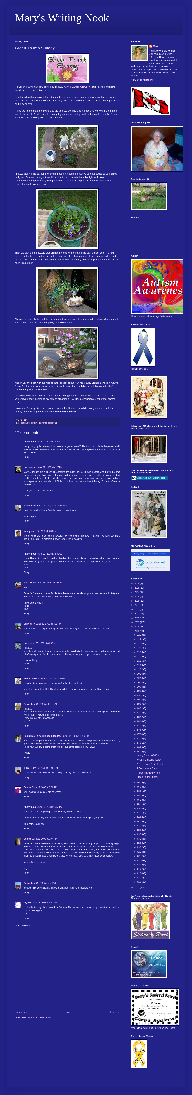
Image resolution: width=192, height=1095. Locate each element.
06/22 (140, 751)
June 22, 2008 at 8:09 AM (42, 643)
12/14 (140, 643)
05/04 (140, 808)
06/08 (140, 787)
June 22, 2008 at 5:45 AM (54, 505)
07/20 (140, 734)
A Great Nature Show (147, 768)
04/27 (140, 812)
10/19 (140, 678)
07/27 (140, 730)
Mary (155, 46)
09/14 (140, 699)
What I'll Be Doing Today (149, 760)
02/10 (140, 860)
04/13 (140, 821)
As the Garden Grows (75, 86)
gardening (52, 423)
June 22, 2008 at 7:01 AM (48, 624)
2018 (137, 588)
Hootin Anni (30, 467)
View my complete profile (143, 80)
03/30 (140, 830)
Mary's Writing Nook (62, 18)
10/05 (140, 686)
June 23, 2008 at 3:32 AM (44, 902)
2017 (137, 592)
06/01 (140, 791)
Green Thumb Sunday (147, 777)
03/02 (140, 847)
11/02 (140, 669)
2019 (137, 583)
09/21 (140, 695)
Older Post (114, 1012)
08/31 (140, 708)
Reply (26, 457)
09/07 (140, 704)
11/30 (140, 652)
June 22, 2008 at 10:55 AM (44, 704)
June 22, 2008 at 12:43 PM (44, 768)
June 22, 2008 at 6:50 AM (49, 582)
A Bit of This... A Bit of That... (151, 764)
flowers (26, 423)
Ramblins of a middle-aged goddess (42, 736)
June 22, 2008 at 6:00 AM (43, 531)
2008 (137, 631)
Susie (27, 704)
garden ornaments (39, 423)
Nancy (27, 531)
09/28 (140, 691)
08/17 (140, 717)
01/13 (140, 877)
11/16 (140, 661)
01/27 (140, 869)
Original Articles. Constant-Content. (148, 478)
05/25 (140, 795)
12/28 (140, 635)
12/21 (140, 639)
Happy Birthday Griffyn (148, 755)
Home (68, 1012)
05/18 (140, 799)
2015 (137, 600)
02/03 (140, 864)
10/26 (140, 674)
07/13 (140, 738)
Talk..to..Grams (32, 678)
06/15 (140, 782)
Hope (26, 643)
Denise (27, 787)
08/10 (140, 721)
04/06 (140, 825)
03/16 (140, 839)
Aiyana (27, 902)
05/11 (140, 804)
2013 (137, 609)
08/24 (140, 712)
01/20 (140, 873)
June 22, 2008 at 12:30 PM (76, 736)
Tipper (27, 768)
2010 (137, 622)
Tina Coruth (30, 582)
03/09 (140, 843)
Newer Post (21, 1012)
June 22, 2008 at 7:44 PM (44, 839)
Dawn (27, 883)
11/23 (140, 656)
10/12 (140, 682)
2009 (137, 626)
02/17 (140, 856)
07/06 (140, 743)
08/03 (140, 725)
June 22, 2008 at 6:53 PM (50, 807)
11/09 (140, 665)
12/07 (140, 647)
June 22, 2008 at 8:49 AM (53, 678)
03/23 (140, 834)
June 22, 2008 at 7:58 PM (43, 883)
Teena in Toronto (32, 505)
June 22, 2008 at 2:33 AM (49, 441)
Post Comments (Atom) (39, 1017)
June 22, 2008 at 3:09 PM (44, 787)
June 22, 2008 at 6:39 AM (49, 553)
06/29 (140, 747)
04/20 (140, 817)
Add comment (23, 925)
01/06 (140, 882)
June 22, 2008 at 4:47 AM (49, 467)
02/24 (140, 851)
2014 (137, 605)
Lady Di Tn (29, 624)
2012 (137, 613)
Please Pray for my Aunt (148, 772)
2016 (137, 596)
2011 (137, 618)
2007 (137, 887)
